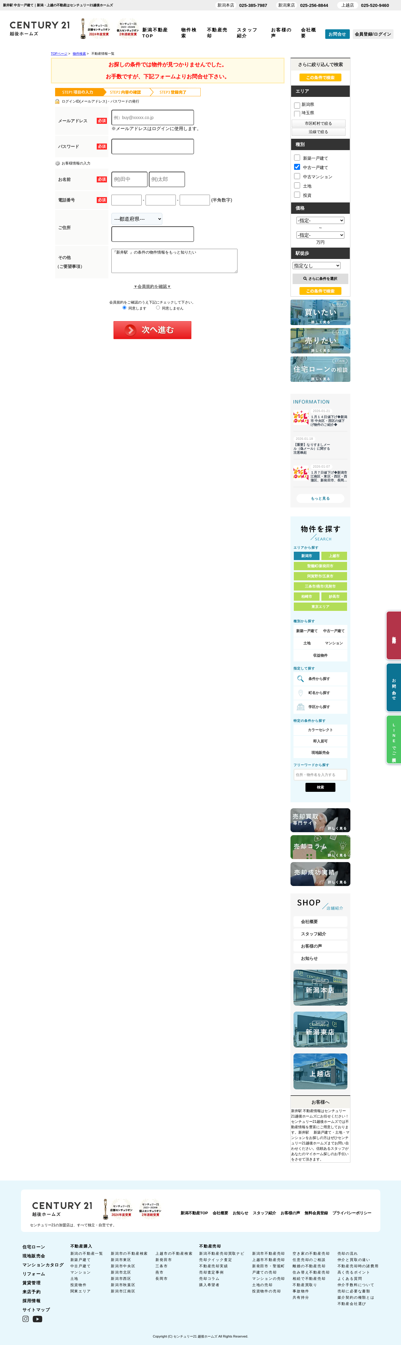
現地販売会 (320, 753)
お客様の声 (311, 946)
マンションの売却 (268, 1279)
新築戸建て (80, 1260)
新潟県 (304, 104)
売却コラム (209, 1279)
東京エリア (320, 607)
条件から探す (319, 679)
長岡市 (161, 1279)
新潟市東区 (121, 1260)
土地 (302, 185)
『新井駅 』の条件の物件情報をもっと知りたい (181, 263)
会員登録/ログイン (373, 34)
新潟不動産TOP (194, 1213)
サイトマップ (36, 1309)
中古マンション (313, 176)
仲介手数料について (356, 1285)
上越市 (334, 556)
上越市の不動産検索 (174, 1253)
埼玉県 (304, 112)
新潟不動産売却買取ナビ (222, 1253)
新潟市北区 (121, 1272)
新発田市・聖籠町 (268, 1266)
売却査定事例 (211, 1272)
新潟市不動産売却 (268, 1253)
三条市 (161, 1266)
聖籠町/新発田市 (320, 566)
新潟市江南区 (123, 1291)
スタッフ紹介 (313, 933)
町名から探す (319, 693)
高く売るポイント (354, 1272)
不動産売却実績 (213, 1266)
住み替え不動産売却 (311, 1272)
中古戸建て (80, 1266)
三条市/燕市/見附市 (320, 586)
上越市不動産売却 (268, 1260)
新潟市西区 (121, 1279)
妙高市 (334, 596)
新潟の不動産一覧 (86, 1253)
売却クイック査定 (215, 1260)
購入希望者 (209, 1285)
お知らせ (309, 958)
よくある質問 (350, 1279)
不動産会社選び (352, 1304)
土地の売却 (262, 1285)
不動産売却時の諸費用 (358, 1266)
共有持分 (301, 1297)
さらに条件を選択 (320, 279)
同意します (134, 313)
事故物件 (301, 1291)
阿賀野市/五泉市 (320, 576)
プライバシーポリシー (351, 1213)
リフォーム (34, 1273)
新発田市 (163, 1260)
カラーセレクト (320, 730)
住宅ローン (34, 1247)
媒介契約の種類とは (356, 1297)
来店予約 (31, 1291)
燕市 (159, 1272)
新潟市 (306, 556)
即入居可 (320, 741)
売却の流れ (348, 1253)
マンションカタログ (43, 1264)
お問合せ (337, 34)
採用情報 (31, 1300)
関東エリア (80, 1291)
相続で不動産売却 (309, 1279)
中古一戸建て (311, 167)
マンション (334, 643)
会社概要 (309, 921)
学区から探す (319, 707)
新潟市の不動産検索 (129, 1253)
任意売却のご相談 (309, 1260)
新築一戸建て (311, 158)
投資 (302, 195)
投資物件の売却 (266, 1291)
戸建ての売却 (264, 1272)
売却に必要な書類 (354, 1291)
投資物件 (78, 1285)
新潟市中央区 (123, 1266)
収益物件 (320, 655)
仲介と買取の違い (354, 1260)
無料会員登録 (316, 1213)
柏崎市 (306, 596)
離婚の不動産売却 (309, 1266)
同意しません (169, 313)
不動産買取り (305, 1285)
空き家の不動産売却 (311, 1253)
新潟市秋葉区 (123, 1285)
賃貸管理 (31, 1282)
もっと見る (320, 498)
